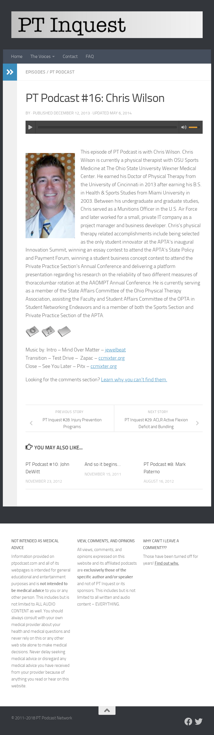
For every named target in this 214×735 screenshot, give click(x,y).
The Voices (40, 56)
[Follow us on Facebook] (188, 722)
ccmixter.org (111, 358)
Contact (70, 56)
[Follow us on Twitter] (199, 722)
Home (16, 56)
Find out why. (167, 563)
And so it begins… (103, 464)
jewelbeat (115, 350)
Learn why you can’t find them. (134, 379)
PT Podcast (62, 72)
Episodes (35, 72)
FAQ (90, 56)
